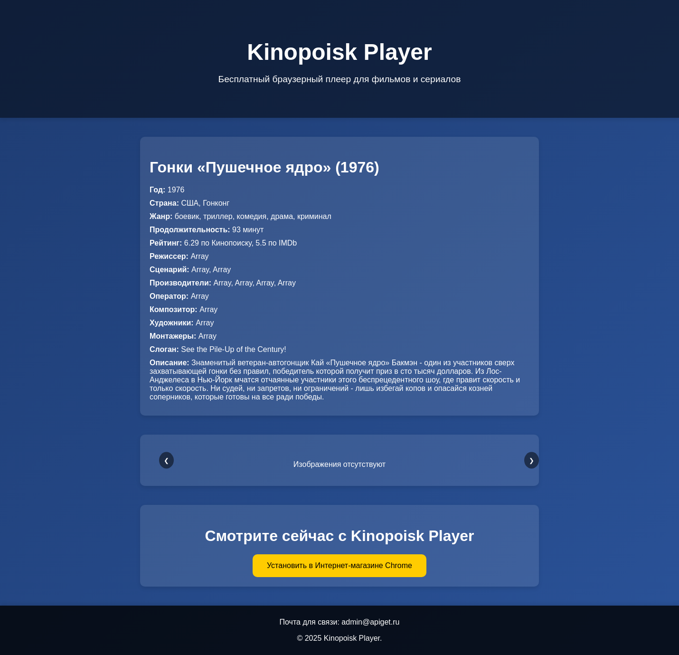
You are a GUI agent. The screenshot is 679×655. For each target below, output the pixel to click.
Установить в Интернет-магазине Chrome (339, 565)
